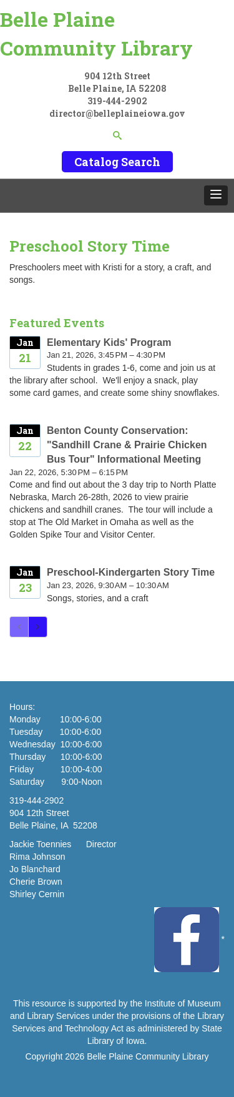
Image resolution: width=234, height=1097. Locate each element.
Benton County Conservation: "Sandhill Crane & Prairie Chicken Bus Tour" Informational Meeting (127, 445)
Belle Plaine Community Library (96, 33)
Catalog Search (117, 161)
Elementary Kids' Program (109, 342)
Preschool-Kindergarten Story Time (131, 572)
